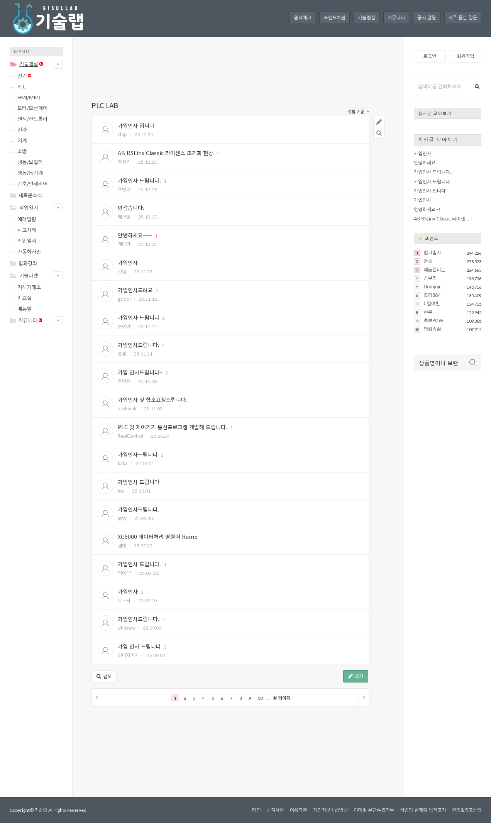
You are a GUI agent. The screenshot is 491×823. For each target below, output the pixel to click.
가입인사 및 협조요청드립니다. (153, 399)
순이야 (124, 326)
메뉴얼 (24, 309)
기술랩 (40, 810)
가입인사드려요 (135, 290)
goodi (124, 298)
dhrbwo (126, 627)
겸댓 (122, 545)
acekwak (127, 408)
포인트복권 (334, 17)
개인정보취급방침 (330, 810)
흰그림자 (432, 253)
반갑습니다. (131, 208)
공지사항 (275, 810)
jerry (122, 518)
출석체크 (302, 17)
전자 (22, 129)
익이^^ (125, 572)
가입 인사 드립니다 (139, 646)
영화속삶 (432, 329)
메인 (256, 810)
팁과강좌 (28, 263)
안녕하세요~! (427, 209)
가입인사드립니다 (138, 454)
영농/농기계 (30, 173)
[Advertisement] (40, 452)
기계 (22, 140)
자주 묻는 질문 (463, 17)
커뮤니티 (396, 17)
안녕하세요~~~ (135, 235)
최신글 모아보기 (438, 140)
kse (121, 490)
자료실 (24, 298)
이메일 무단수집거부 (374, 810)
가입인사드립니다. (138, 345)
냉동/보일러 (30, 162)
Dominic (432, 286)
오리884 (431, 295)
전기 (24, 75)
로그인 (429, 56)
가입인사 (128, 262)
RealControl (130, 435)
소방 (22, 151)
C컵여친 (431, 303)
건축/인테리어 (32, 183)
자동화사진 (29, 251)
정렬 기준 (358, 111)
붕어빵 (124, 381)
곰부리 (430, 278)
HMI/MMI (28, 97)
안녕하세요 (424, 163)
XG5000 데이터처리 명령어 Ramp (158, 536)
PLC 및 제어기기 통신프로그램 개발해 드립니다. (172, 427)
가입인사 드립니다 (138, 317)
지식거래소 (29, 287)
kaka (123, 463)
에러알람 (26, 219)
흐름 (122, 353)
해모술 (124, 216)
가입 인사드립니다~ (140, 372)
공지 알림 (426, 17)
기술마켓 (28, 275)
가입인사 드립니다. (139, 180)
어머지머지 (128, 655)
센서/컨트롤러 (32, 119)
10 (260, 698)
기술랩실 (366, 17)
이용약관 (298, 810)
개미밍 (124, 243)
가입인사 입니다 (136, 125)
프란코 (124, 189)
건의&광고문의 (466, 810)
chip (122, 134)
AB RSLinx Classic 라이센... (441, 219)
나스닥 (124, 600)
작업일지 (28, 207)
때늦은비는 (434, 270)
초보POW (433, 320)
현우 (427, 312)
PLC (21, 86)
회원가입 (465, 56)
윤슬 (427, 261)
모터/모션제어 (32, 108)
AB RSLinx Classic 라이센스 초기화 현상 (165, 153)
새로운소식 (30, 195)
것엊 (122, 271)
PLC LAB (104, 105)
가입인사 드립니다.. (433, 172)
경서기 (124, 161)
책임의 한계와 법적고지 (423, 810)
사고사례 (26, 230)
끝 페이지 (282, 698)
